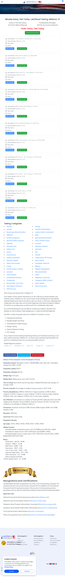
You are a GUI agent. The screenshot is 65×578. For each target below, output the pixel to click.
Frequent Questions (38, 541)
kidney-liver (11, 252)
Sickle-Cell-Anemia (13, 266)
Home (25, 8)
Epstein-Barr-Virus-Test (15, 286)
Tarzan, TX (39, 348)
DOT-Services (11, 291)
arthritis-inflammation (42, 232)
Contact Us (36, 547)
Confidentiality (53, 545)
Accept (11, 571)
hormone (38, 246)
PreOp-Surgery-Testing (15, 271)
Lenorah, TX (50, 348)
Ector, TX (30, 348)
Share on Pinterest (43, 357)
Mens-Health (39, 263)
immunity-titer (12, 249)
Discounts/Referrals (38, 543)
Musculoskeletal (41, 274)
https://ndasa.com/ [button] (42, 500)
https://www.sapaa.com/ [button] (47, 507)
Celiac (37, 277)
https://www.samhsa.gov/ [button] (48, 511)
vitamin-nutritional (13, 260)
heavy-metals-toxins (42, 243)
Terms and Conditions (55, 543)
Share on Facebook (11, 357)
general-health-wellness (15, 243)
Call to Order (23, 49)
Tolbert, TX (7, 348)
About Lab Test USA (22, 547)
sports (9, 254)
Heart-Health (39, 286)
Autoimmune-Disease (14, 280)
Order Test (10, 49)
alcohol (9, 229)
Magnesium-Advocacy (42, 280)
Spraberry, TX (19, 348)
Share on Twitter (27, 357)
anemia (9, 232)
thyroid (37, 257)
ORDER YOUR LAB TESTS (32, 33)
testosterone (11, 257)
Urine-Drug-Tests (41, 289)
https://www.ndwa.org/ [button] (37, 504)
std (36, 254)
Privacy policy (53, 541)
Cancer (9, 269)
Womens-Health (12, 263)
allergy (37, 229)
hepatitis (10, 246)
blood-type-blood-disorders (16, 235)
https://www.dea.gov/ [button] (35, 514)
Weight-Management (42, 271)
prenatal (10, 274)
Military (37, 269)
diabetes (10, 237)
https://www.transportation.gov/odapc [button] (41, 518)
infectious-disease (41, 249)
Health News (37, 545)
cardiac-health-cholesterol (44, 235)
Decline (26, 571)
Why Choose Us (21, 545)
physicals (38, 252)
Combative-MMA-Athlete (43, 283)
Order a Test (20, 543)
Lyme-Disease (11, 277)
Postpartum (11, 283)
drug (36, 237)
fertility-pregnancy (13, 240)
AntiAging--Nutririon (42, 266)
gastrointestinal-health (43, 240)
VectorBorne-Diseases (14, 289)
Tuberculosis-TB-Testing (43, 260)
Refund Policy (53, 547)
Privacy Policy (8, 567)
